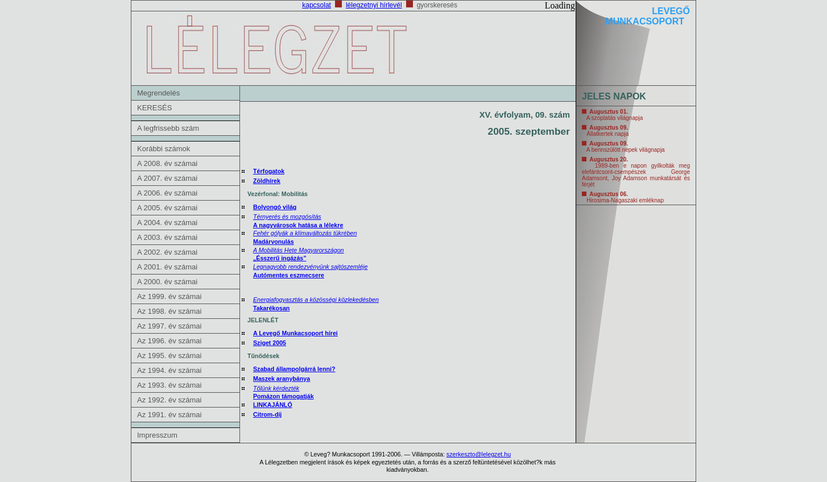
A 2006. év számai (167, 193)
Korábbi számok (163, 148)
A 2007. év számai (167, 178)
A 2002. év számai (167, 252)
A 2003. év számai (167, 237)
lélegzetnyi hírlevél (374, 5)
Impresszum (157, 435)
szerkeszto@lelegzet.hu (478, 454)
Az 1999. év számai (169, 296)
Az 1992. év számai (169, 400)
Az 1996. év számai (169, 340)
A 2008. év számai (167, 163)
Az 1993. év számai (169, 385)
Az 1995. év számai (169, 355)
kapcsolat (316, 5)
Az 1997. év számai (169, 326)
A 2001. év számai (167, 267)
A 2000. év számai (167, 281)
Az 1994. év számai (169, 370)
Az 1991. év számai (169, 414)
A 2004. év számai (167, 222)
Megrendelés (158, 93)
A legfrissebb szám (168, 128)
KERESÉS (154, 107)
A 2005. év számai (167, 207)
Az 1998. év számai (169, 311)
